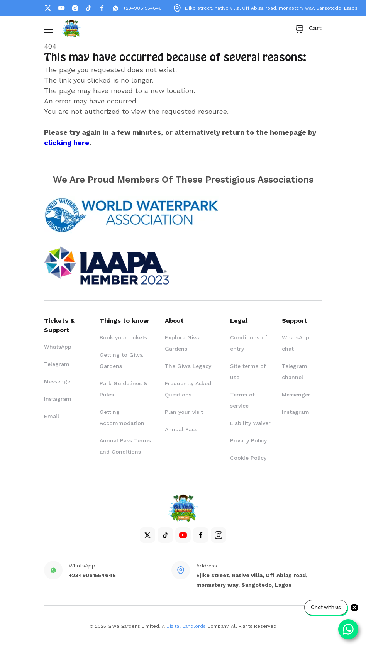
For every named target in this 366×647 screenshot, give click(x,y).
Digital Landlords (186, 626)
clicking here (66, 143)
